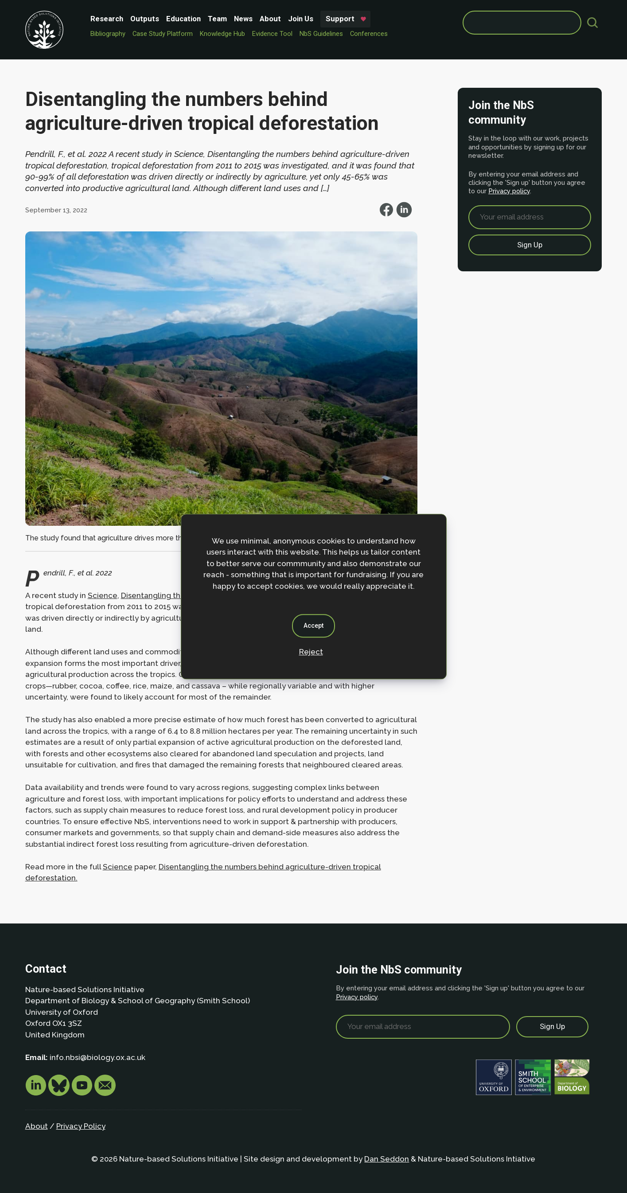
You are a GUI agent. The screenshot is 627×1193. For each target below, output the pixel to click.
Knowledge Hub (222, 34)
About (270, 18)
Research (106, 18)
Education (183, 18)
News (243, 18)
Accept (313, 625)
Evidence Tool (272, 34)
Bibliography (107, 34)
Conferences (369, 34)
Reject (311, 651)
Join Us (300, 18)
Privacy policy (509, 191)
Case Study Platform (162, 34)
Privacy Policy (80, 1126)
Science (102, 595)
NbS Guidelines (321, 34)
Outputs (144, 18)
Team (217, 18)
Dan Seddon (386, 1158)
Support (340, 18)
